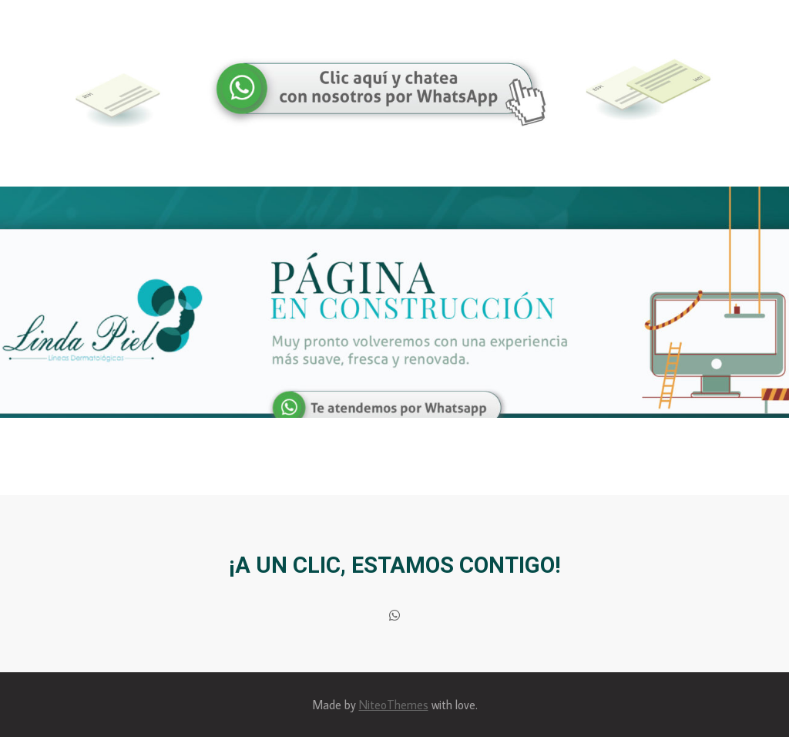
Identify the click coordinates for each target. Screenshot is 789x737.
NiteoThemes (393, 704)
